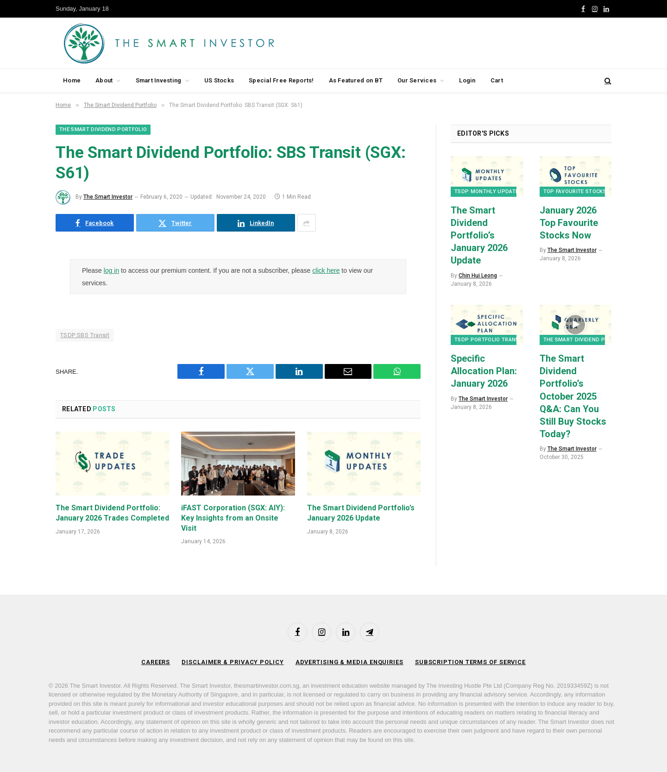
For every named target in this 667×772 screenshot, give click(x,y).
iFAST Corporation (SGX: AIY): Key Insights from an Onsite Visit (233, 518)
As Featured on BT (356, 80)
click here (326, 270)
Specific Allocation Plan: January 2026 (484, 371)
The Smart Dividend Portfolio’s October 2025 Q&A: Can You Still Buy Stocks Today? (573, 396)
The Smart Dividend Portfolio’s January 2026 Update (361, 512)
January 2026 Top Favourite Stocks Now (569, 223)
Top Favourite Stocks (575, 191)
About (104, 80)
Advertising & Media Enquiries (349, 662)
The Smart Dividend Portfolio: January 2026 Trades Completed (112, 512)
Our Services (416, 80)
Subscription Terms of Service (470, 662)
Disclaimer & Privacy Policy (232, 662)
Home (72, 80)
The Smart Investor (107, 197)
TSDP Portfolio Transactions (498, 340)
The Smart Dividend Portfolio (103, 129)
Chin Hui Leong (478, 275)
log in (111, 270)
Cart (497, 80)
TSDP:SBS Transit (84, 335)
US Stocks (219, 80)
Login (467, 80)
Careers (154, 662)
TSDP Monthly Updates (488, 191)
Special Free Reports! (281, 80)
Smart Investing (159, 80)
